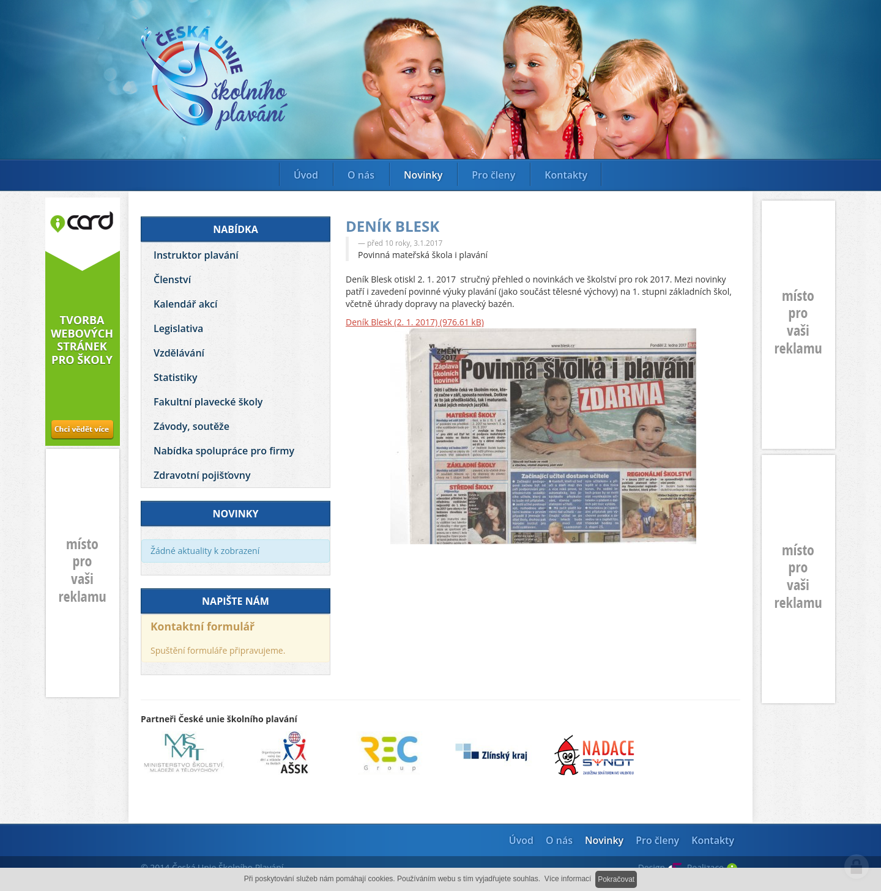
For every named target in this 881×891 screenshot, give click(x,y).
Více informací (568, 878)
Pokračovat (616, 879)
